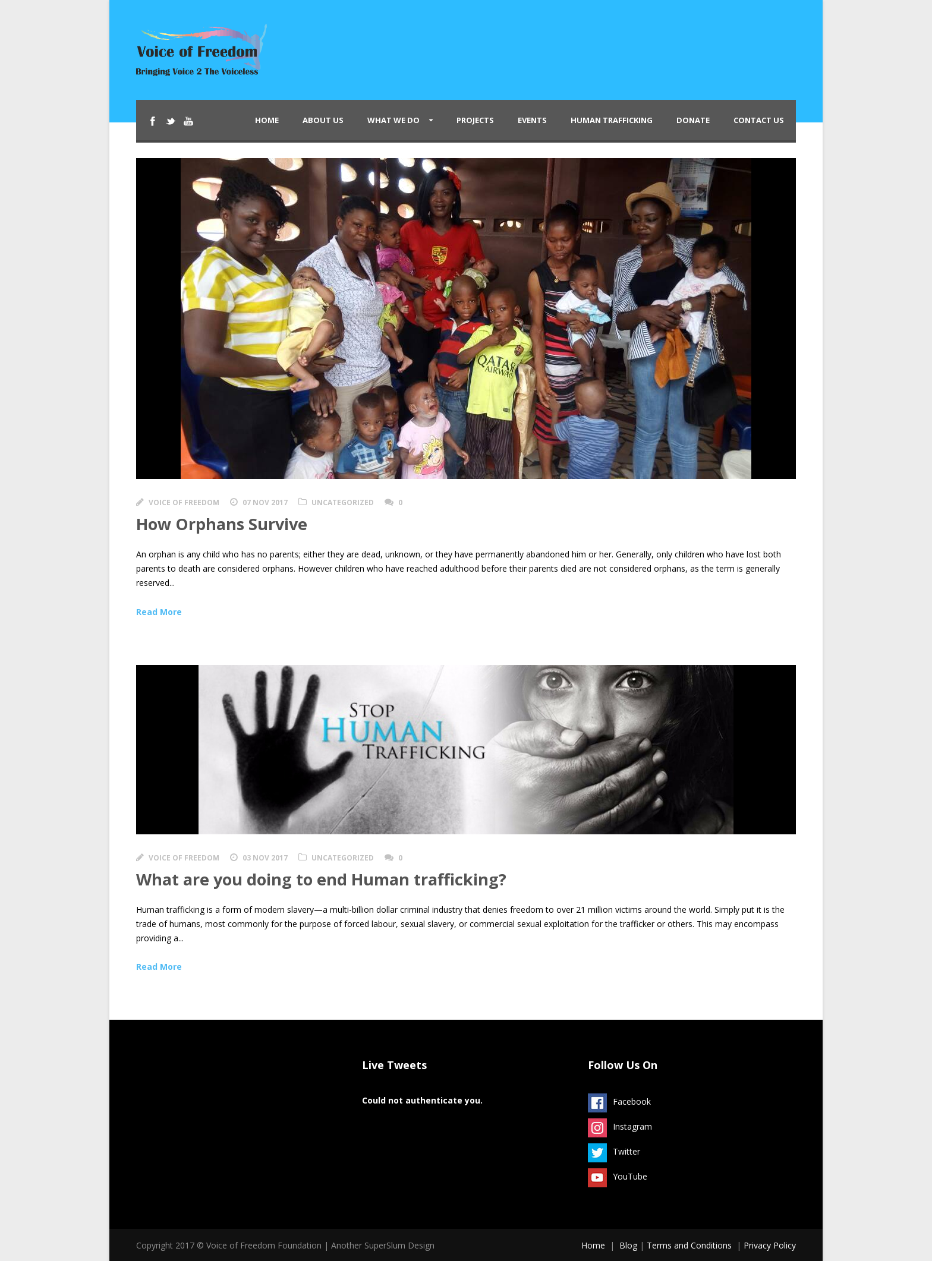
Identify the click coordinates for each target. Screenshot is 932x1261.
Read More (159, 611)
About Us (323, 120)
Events (532, 120)
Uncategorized (342, 502)
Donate (693, 120)
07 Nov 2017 (265, 502)
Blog (628, 1245)
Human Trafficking (612, 120)
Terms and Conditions (689, 1245)
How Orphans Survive (221, 524)
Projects (475, 120)
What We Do (393, 120)
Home (267, 120)
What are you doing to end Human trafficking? (321, 879)
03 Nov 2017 (265, 858)
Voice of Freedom (184, 502)
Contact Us (758, 120)
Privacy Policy (770, 1245)
